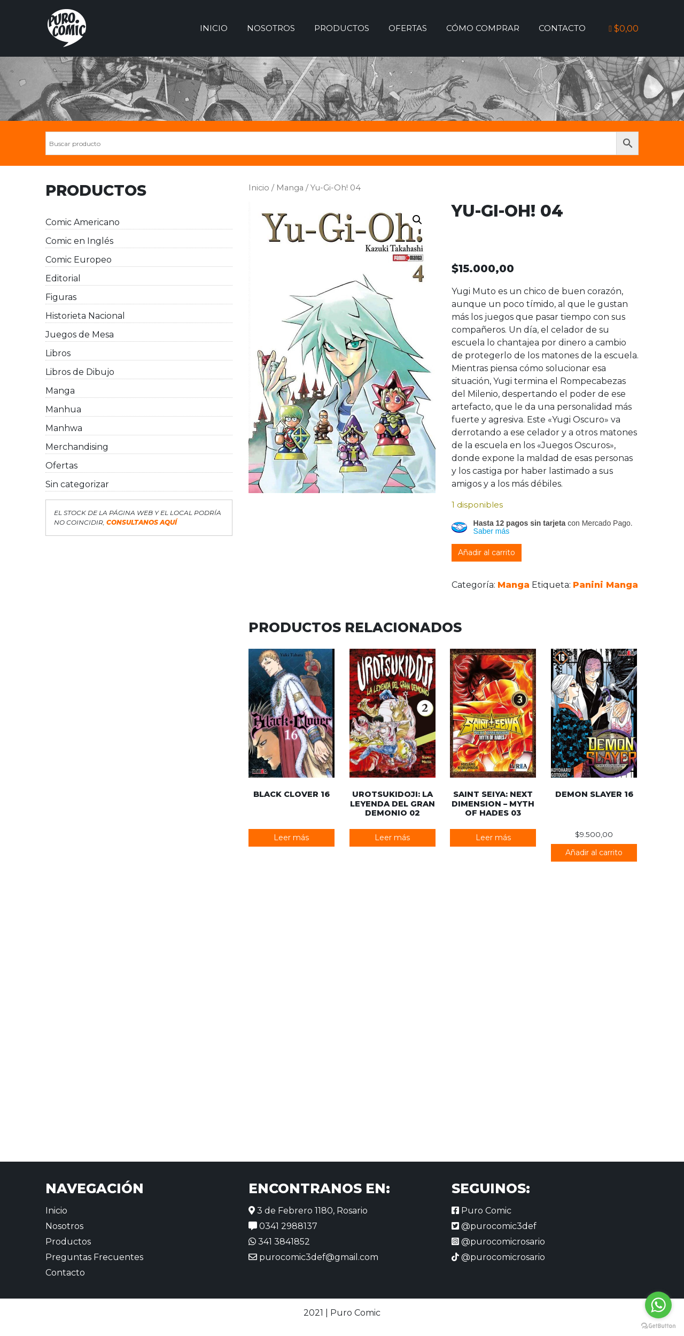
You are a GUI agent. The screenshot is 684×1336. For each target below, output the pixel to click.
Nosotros (271, 28)
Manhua (63, 409)
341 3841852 (279, 1242)
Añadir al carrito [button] (594, 852)
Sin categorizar (77, 484)
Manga (60, 391)
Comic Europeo (78, 260)
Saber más (491, 531)
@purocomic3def (494, 1226)
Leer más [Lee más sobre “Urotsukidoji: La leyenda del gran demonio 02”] (392, 837)
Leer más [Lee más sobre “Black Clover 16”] (291, 837)
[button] (417, 219)
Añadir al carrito (486, 552)
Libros (58, 353)
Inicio (214, 28)
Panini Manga (605, 585)
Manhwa (63, 428)
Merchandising (76, 447)
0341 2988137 (282, 1226)
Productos (341, 28)
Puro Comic (481, 1211)
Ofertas (407, 28)
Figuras (60, 297)
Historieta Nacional (85, 316)
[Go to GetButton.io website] (658, 1325)
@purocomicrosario (498, 1242)
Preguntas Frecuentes (94, 1257)
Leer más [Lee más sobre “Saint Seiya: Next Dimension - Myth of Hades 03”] (493, 837)
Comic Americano (82, 222)
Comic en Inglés (79, 241)
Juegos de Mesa (79, 334)
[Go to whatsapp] (658, 1305)
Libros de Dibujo (79, 372)
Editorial (63, 278)
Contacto (562, 28)
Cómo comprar (482, 28)
